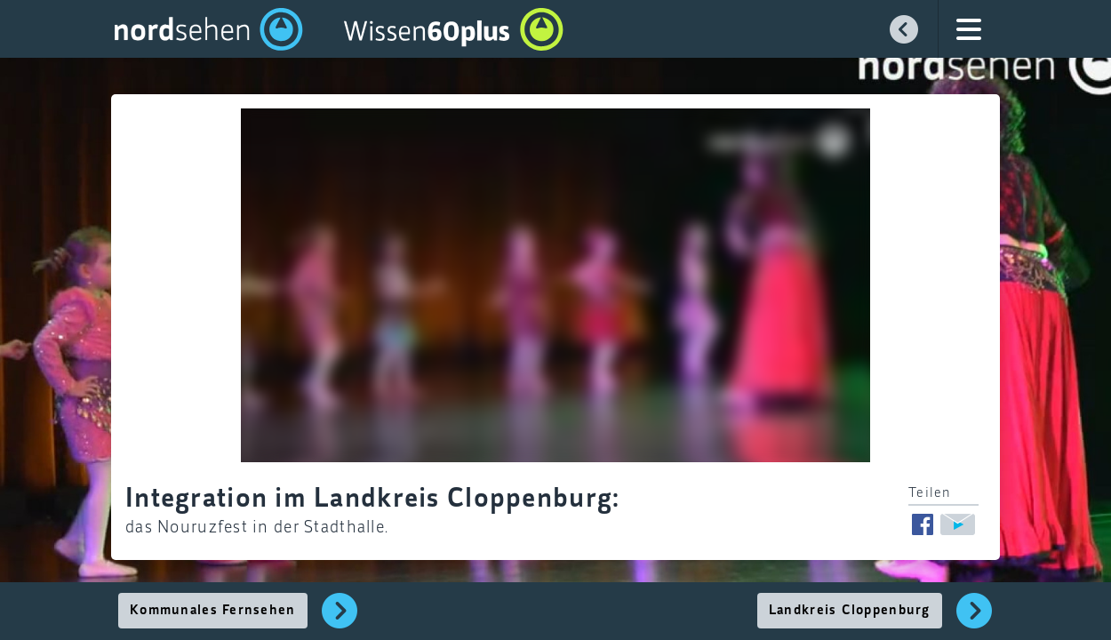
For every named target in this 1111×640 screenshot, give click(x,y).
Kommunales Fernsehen (213, 611)
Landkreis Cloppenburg (850, 611)
